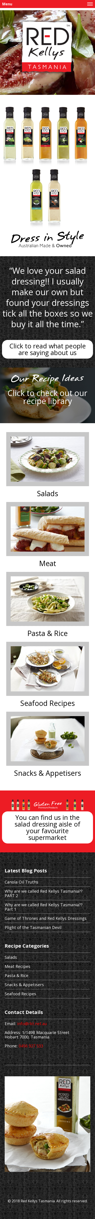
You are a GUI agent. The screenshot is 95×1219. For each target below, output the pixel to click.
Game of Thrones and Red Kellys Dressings (46, 918)
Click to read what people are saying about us (47, 349)
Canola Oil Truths (21, 882)
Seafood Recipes (47, 703)
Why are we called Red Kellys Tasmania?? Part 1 (44, 907)
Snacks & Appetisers (47, 773)
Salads (47, 494)
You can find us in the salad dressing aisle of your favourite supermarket (47, 827)
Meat (47, 563)
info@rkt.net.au (32, 1023)
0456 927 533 (31, 1045)
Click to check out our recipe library (47, 397)
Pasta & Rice (47, 633)
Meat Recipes (17, 966)
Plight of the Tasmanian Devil (33, 927)
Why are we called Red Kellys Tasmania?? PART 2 (44, 893)
